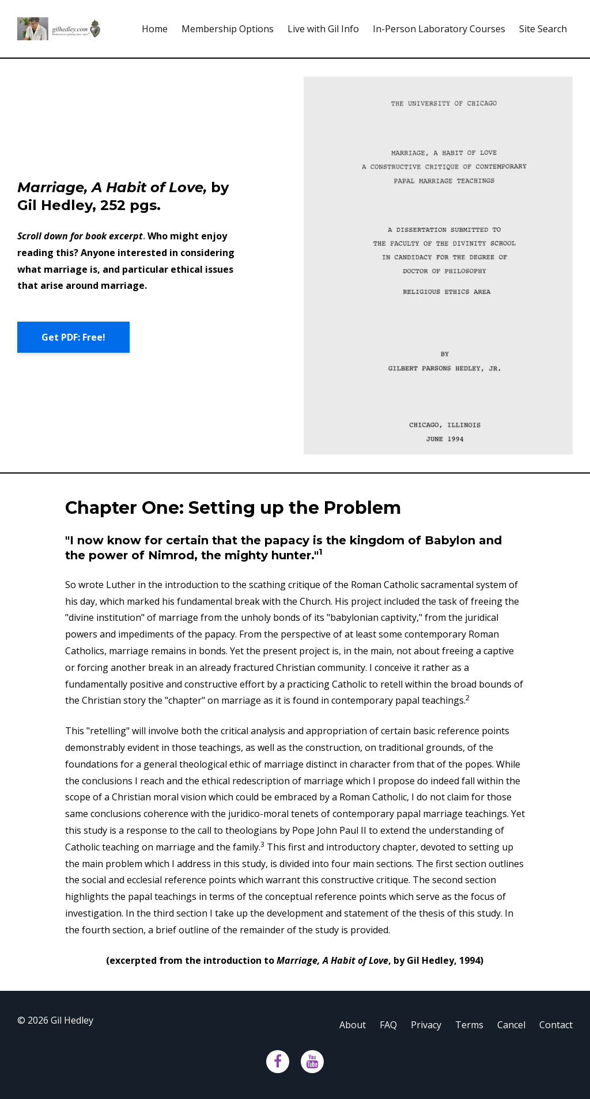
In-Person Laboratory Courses (439, 28)
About (352, 1024)
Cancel (511, 1024)
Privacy (426, 1024)
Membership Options (227, 28)
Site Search (543, 28)
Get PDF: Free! (73, 337)
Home (155, 28)
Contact (556, 1024)
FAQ (388, 1024)
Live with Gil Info (323, 28)
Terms (469, 1024)
